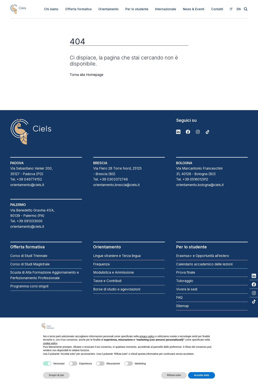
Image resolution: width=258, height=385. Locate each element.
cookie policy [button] (50, 343)
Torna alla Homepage (86, 75)
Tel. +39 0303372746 (110, 179)
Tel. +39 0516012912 (192, 179)
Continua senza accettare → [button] (197, 326)
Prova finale (185, 272)
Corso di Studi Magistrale (30, 264)
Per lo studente (136, 9)
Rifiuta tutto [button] (174, 375)
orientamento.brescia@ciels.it (116, 185)
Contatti (217, 9)
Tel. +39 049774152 (26, 179)
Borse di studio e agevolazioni (116, 289)
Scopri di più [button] (56, 375)
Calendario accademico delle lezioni (204, 264)
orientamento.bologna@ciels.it (200, 185)
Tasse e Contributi (107, 281)
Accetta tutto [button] (201, 375)
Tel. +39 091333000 (26, 221)
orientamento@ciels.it (27, 185)
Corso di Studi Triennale (28, 256)
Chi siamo (51, 9)
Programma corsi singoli (29, 286)
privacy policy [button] (147, 336)
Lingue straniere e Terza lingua (117, 256)
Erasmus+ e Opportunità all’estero (202, 256)
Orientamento (108, 9)
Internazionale (165, 9)
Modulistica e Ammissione (113, 272)
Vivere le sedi (186, 289)
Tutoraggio (184, 281)
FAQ (179, 297)
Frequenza (101, 264)
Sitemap (182, 306)
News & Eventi (193, 9)
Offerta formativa (78, 9)
